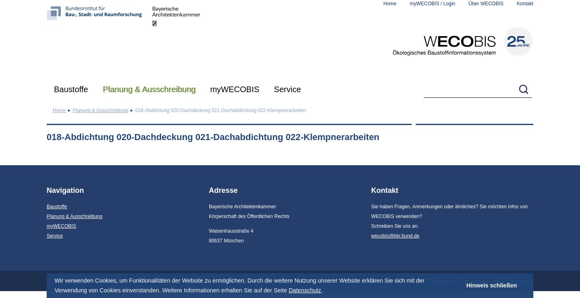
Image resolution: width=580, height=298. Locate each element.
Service (287, 89)
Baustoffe (71, 89)
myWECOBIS (234, 89)
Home (389, 3)
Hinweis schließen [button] (491, 285)
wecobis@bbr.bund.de (395, 236)
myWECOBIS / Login (432, 3)
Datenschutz (305, 290)
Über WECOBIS (485, 3)
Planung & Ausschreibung (149, 89)
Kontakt (525, 3)
